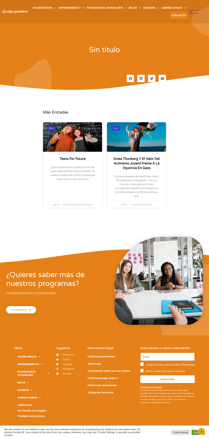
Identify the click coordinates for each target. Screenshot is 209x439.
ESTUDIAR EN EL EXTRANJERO (107, 8)
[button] (130, 78)
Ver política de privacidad (151, 387)
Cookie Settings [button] (180, 432)
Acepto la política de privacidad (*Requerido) (170, 364)
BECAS (135, 8)
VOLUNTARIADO (44, 8)
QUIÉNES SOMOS (173, 8)
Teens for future (72, 159)
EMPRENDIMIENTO (72, 8)
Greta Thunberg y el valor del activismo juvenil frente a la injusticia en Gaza (136, 163)
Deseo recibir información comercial (165, 371)
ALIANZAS (151, 8)
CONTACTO (178, 15)
